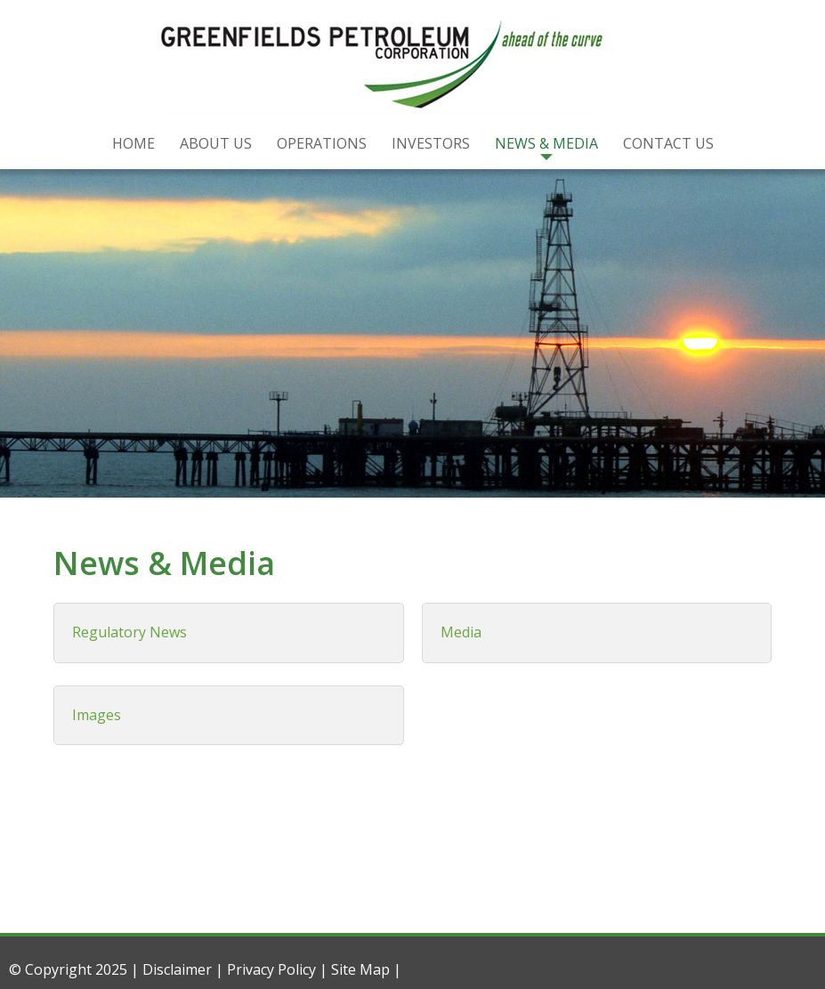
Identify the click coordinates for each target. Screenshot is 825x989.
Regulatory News (129, 632)
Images (96, 715)
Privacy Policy (271, 969)
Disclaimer (177, 969)
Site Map (360, 969)
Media (461, 632)
